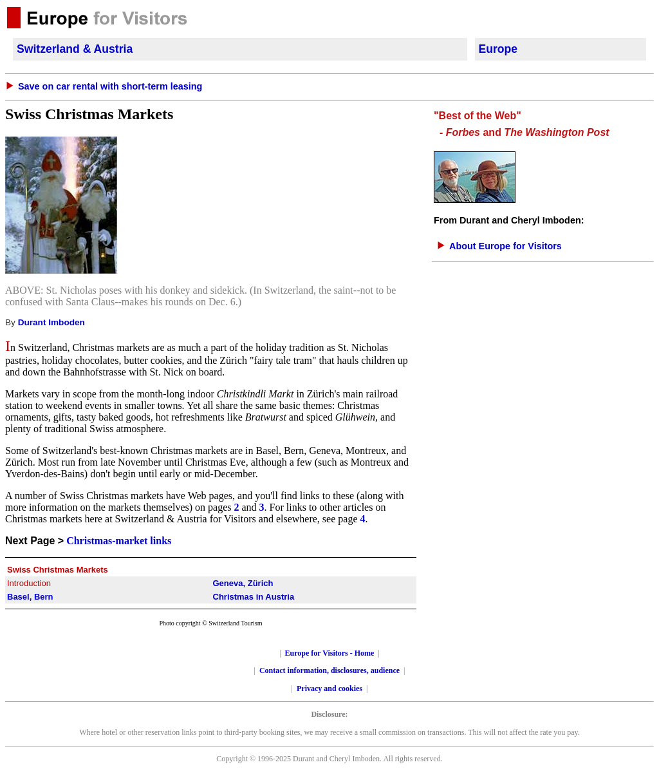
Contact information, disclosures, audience (329, 670)
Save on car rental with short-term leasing (110, 86)
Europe (498, 49)
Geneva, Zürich (243, 583)
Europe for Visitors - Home (330, 653)
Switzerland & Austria (75, 49)
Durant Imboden (51, 322)
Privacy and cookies (329, 688)
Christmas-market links (118, 540)
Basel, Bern (30, 597)
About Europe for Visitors (505, 246)
